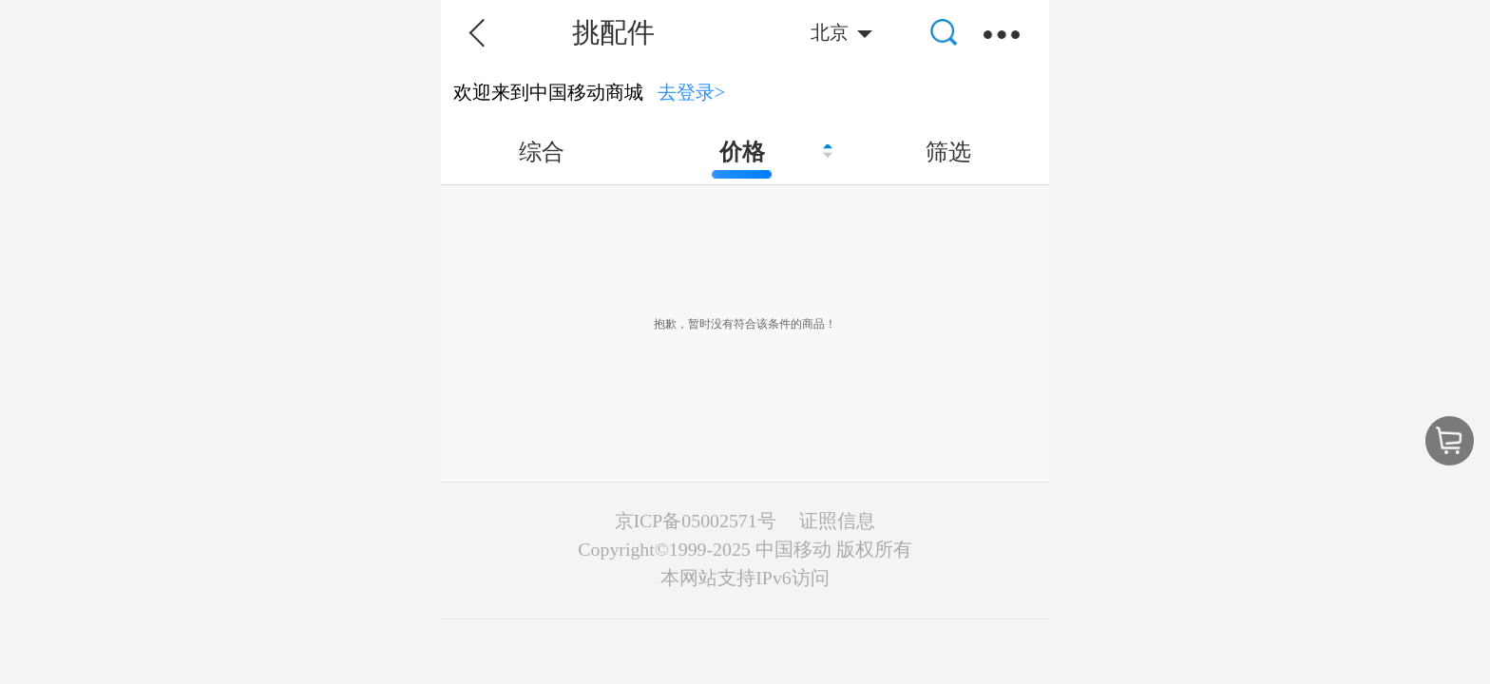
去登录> (692, 92)
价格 (742, 152)
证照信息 (837, 520)
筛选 (948, 152)
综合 (541, 152)
